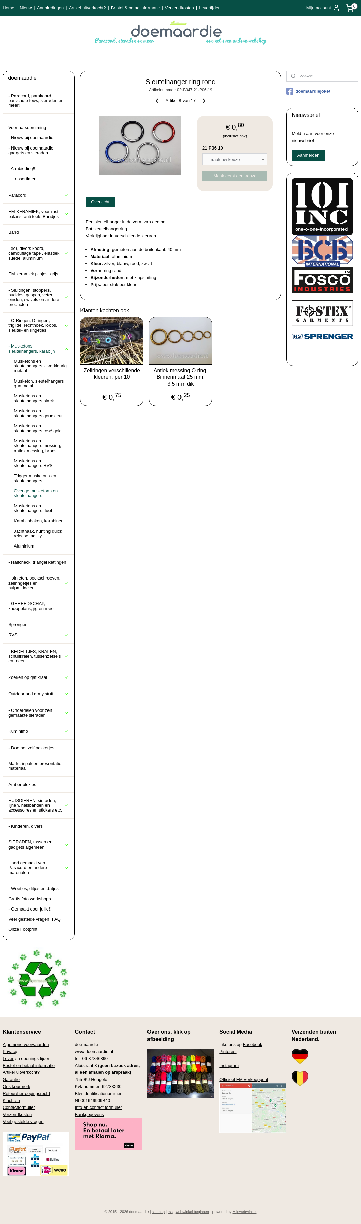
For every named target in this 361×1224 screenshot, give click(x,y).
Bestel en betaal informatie (29, 1065)
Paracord (38, 195)
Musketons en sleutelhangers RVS (33, 463)
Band (13, 232)
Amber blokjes (22, 784)
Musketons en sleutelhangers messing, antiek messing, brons (37, 445)
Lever (8, 1058)
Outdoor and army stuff (38, 694)
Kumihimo (38, 731)
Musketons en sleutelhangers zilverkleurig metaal (40, 366)
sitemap (158, 1212)
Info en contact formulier (98, 1107)
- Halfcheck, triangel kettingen (37, 562)
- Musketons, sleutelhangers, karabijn (38, 348)
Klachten (11, 1100)
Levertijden (210, 7)
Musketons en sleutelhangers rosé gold (38, 428)
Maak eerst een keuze (234, 175)
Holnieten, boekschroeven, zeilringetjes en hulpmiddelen (38, 582)
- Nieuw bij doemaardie (30, 137)
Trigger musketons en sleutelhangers (35, 478)
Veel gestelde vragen (23, 1121)
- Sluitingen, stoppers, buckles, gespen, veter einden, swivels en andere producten (38, 297)
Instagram (229, 1065)
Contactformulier (19, 1107)
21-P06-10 (212, 148)
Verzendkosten (179, 7)
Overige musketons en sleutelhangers (36, 493)
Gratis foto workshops (29, 898)
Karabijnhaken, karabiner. (38, 520)
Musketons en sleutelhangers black (34, 398)
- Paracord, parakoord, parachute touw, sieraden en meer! (35, 100)
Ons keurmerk (16, 1086)
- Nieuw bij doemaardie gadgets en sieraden (30, 150)
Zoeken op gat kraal (38, 677)
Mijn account (323, 8)
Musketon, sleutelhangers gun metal (39, 383)
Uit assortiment (23, 178)
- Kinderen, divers (25, 826)
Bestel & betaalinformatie (135, 7)
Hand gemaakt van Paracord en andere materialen (38, 867)
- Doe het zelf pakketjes (31, 747)
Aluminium (24, 546)
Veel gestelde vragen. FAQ (34, 919)
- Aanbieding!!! (22, 168)
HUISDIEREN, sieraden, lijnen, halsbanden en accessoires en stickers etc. (38, 805)
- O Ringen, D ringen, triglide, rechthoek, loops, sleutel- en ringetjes (38, 325)
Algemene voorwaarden (26, 1044)
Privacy (10, 1051)
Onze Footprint (22, 929)
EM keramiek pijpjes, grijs (33, 273)
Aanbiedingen (50, 7)
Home (8, 7)
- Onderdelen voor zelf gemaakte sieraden (38, 713)
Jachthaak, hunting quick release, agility (38, 533)
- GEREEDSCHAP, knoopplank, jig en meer (31, 606)
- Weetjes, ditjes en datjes (33, 888)
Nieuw (26, 7)
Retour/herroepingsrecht (26, 1093)
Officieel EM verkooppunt (243, 1079)
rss (170, 1212)
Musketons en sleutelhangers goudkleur (38, 413)
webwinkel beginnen (192, 1212)
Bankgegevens (89, 1114)
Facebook (252, 1044)
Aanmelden (308, 155)
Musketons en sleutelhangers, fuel (33, 508)
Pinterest (227, 1051)
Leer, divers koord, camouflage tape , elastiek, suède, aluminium (38, 253)
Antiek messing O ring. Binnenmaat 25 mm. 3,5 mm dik (180, 377)
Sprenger (17, 624)
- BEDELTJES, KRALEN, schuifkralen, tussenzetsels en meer (38, 656)
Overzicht (100, 201)
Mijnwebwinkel (245, 1212)
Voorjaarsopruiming (27, 127)
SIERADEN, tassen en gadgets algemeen (38, 844)
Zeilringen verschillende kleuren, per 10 (112, 374)
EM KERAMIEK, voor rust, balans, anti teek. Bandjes (38, 214)
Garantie (11, 1079)
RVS (38, 635)
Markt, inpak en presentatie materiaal (34, 766)
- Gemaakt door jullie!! (29, 909)
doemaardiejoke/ (308, 91)
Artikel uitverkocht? (87, 7)
